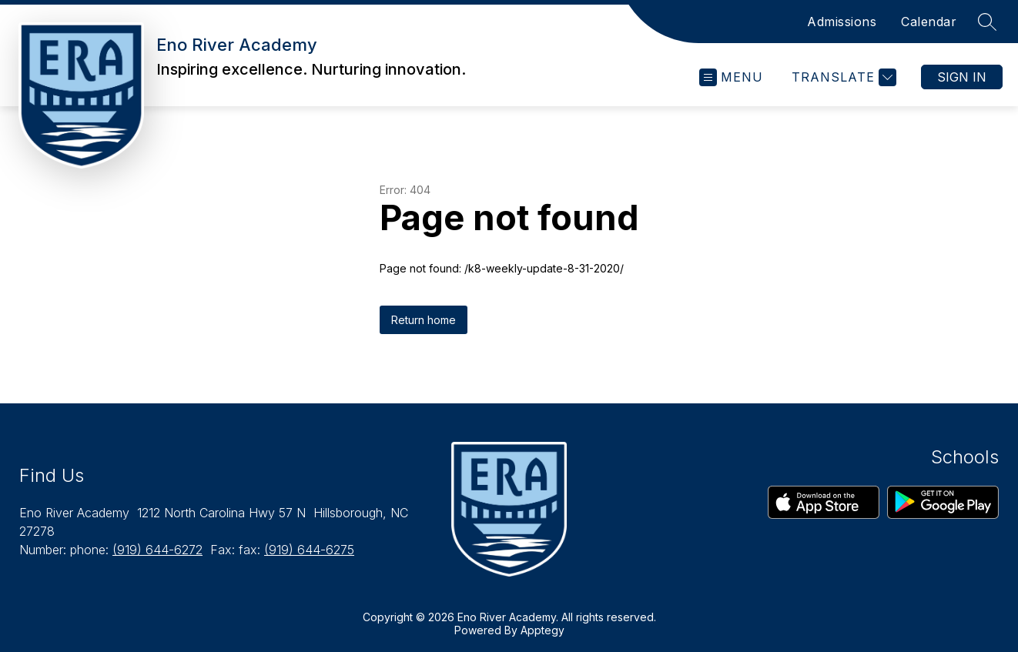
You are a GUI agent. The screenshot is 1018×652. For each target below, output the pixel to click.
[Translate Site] (842, 77)
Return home (423, 319)
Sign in (961, 77)
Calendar (928, 21)
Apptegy (542, 630)
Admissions (841, 21)
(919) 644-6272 (157, 549)
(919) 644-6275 (309, 549)
